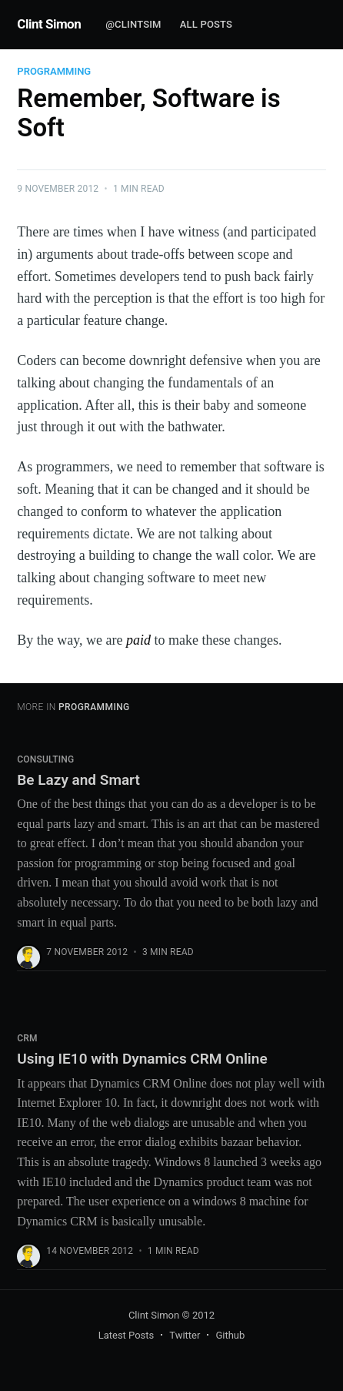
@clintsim (133, 24)
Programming (54, 71)
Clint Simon (49, 24)
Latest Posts (126, 1335)
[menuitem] (133, 25)
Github (230, 1335)
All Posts (206, 24)
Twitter (184, 1335)
